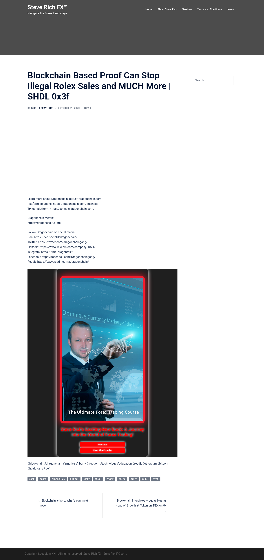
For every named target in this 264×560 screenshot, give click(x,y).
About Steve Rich (167, 9)
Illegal (74, 479)
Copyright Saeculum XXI (40, 553)
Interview (102, 444)
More (87, 479)
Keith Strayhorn (42, 108)
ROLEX (122, 479)
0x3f (31, 479)
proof (110, 479)
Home (149, 9)
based (43, 479)
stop (156, 479)
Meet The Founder (102, 450)
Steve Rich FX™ (47, 7)
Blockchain (58, 479)
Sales (134, 479)
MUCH (98, 479)
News (231, 9)
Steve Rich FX (92, 553)
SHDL (145, 479)
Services (187, 9)
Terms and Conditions (209, 9)
